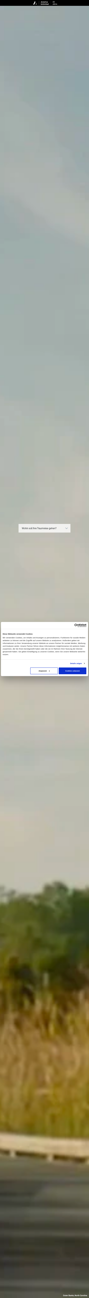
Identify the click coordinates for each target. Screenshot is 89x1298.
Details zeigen (76, 663)
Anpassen (44, 671)
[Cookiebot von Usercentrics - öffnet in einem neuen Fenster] (76, 625)
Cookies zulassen (72, 671)
